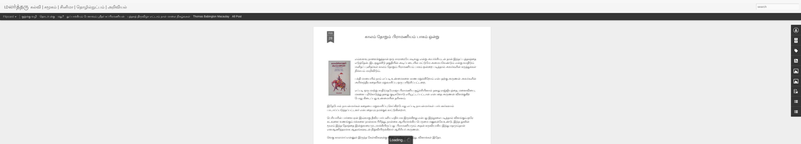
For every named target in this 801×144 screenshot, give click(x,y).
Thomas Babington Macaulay (211, 16)
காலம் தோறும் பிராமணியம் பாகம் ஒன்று (402, 36)
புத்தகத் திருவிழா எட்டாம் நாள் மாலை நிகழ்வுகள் (158, 16)
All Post (237, 16)
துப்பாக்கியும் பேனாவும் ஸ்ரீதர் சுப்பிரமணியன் (96, 16)
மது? (61, 16)
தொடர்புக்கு (47, 16)
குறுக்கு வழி (29, 16)
